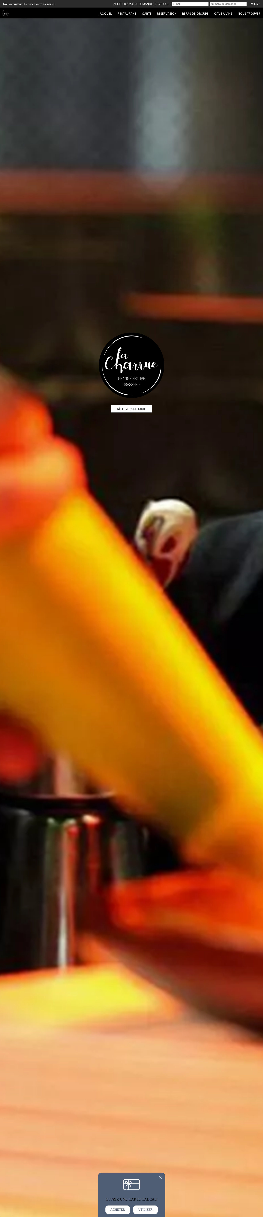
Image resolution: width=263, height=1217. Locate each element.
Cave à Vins (223, 14)
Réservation (167, 14)
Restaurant (127, 14)
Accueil (106, 14)
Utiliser (145, 1209)
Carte (146, 14)
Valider (255, 4)
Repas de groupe (195, 14)
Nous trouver (249, 14)
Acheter (117, 1209)
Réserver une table (131, 409)
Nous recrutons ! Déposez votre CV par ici (29, 4)
